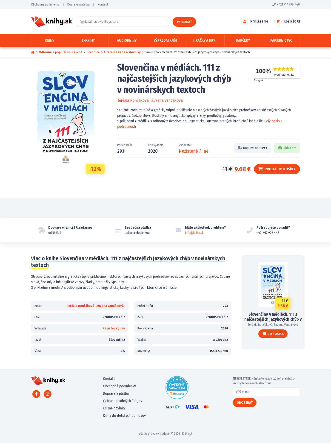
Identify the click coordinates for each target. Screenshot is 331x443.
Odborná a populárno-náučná (60, 52)
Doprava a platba (78, 4)
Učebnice (93, 52)
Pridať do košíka (277, 169)
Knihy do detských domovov (124, 415)
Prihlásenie (259, 21)
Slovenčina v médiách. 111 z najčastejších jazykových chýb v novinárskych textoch (273, 319)
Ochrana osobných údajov (122, 401)
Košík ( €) (292, 21)
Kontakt (103, 4)
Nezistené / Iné (193, 151)
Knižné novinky (114, 408)
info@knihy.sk (194, 233)
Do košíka (273, 334)
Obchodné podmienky (45, 4)
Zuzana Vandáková (167, 100)
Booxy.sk (258, 80)
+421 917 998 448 (286, 4)
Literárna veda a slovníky (122, 52)
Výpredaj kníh (165, 40)
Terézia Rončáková (133, 100)
